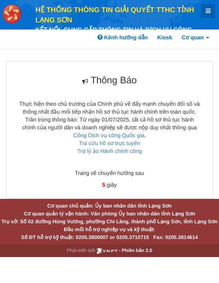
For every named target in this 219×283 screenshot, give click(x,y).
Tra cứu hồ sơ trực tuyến (109, 143)
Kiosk (164, 37)
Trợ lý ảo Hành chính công (109, 151)
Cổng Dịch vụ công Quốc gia (108, 135)
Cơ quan (195, 37)
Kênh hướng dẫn (123, 37)
